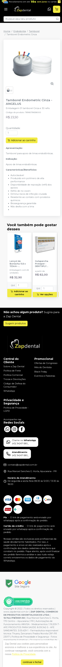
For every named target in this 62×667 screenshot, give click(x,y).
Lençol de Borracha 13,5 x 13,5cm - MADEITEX (18, 263)
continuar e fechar (32, 662)
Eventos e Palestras (44, 376)
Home (7, 31)
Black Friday (40, 371)
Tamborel (34, 31)
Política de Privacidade (24, 654)
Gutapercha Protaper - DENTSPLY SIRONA (41, 263)
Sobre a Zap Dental (14, 366)
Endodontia (19, 31)
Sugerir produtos (15, 323)
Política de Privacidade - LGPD (16, 409)
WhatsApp (9, 391)
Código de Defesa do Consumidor (15, 385)
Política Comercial (13, 375)
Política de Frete (12, 370)
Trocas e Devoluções (15, 379)
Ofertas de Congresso (45, 363)
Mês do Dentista (42, 367)
